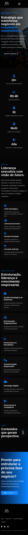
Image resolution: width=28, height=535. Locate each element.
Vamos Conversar (10, 492)
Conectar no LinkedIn (11, 53)
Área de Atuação (17, 518)
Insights (3, 522)
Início (2, 518)
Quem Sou (8, 518)
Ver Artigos (23, 432)
